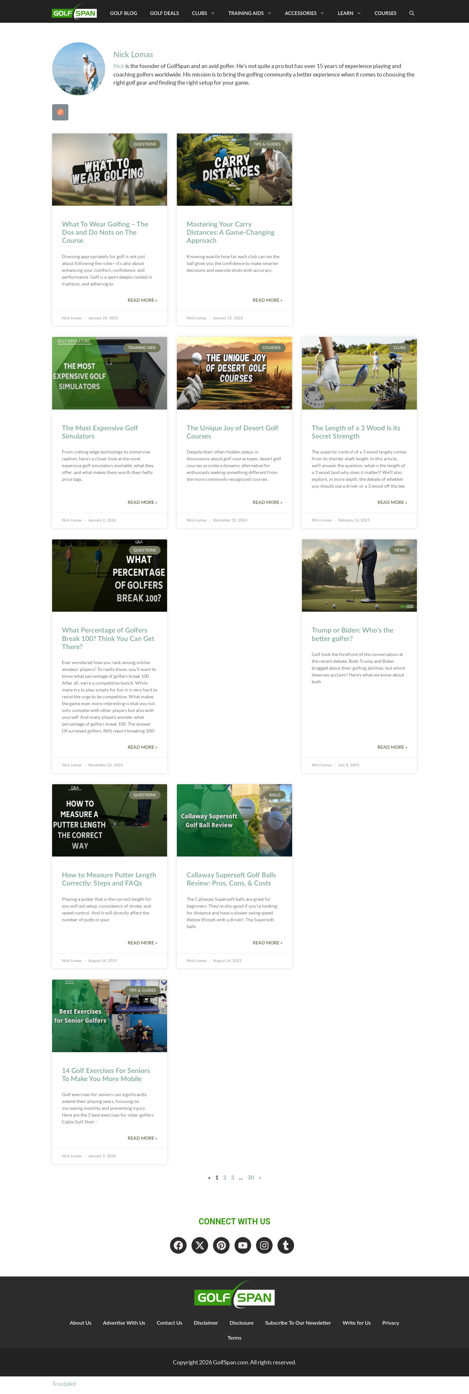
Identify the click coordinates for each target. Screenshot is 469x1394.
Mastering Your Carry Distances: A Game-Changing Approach (231, 232)
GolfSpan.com (230, 1365)
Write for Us (360, 1325)
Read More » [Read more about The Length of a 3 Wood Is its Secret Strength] (392, 502)
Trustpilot (64, 1387)
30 (251, 1177)
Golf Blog (123, 13)
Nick (118, 66)
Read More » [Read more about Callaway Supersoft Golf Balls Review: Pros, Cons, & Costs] (267, 943)
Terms (234, 1340)
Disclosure (242, 1325)
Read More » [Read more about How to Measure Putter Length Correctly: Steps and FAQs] (142, 943)
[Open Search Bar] (412, 13)
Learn (353, 13)
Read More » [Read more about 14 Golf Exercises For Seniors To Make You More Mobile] (142, 1138)
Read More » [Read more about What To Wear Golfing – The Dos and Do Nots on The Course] (142, 300)
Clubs (207, 13)
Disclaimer (205, 1325)
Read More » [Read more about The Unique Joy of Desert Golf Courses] (267, 502)
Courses (385, 13)
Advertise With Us (120, 1325)
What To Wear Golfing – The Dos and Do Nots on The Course (105, 232)
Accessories (308, 13)
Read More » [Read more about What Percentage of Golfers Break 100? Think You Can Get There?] (142, 747)
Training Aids (253, 13)
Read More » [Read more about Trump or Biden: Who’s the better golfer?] (392, 747)
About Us (75, 1325)
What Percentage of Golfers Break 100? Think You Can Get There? (108, 638)
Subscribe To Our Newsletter (300, 1325)
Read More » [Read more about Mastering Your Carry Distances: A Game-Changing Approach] (267, 300)
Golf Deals (164, 13)
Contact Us (167, 1325)
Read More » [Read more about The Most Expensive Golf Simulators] (142, 502)
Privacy (396, 1325)
